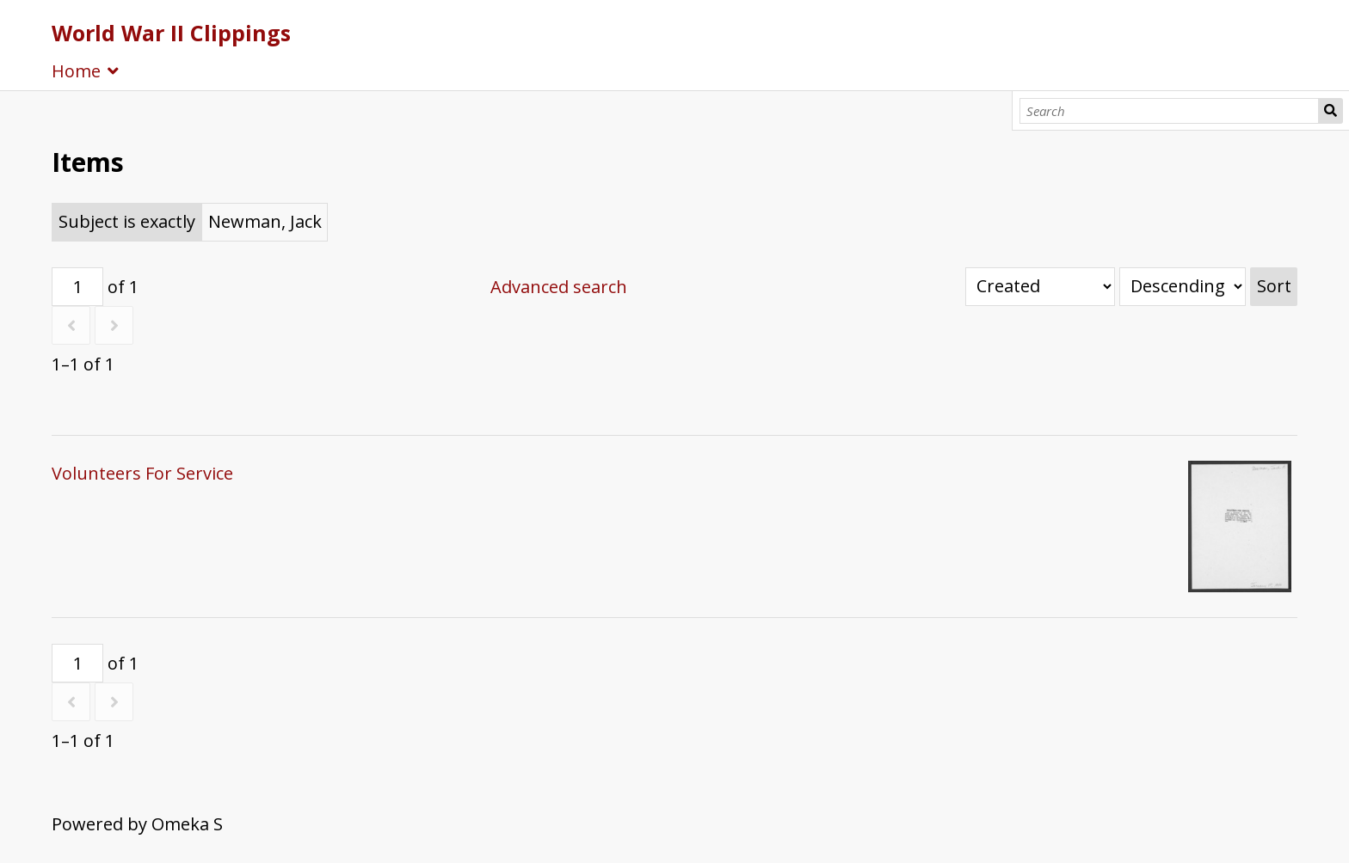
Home (76, 71)
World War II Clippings (171, 32)
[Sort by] (1040, 286)
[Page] (77, 286)
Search (1331, 111)
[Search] (1169, 111)
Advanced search (558, 286)
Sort (1274, 285)
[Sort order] (1182, 286)
